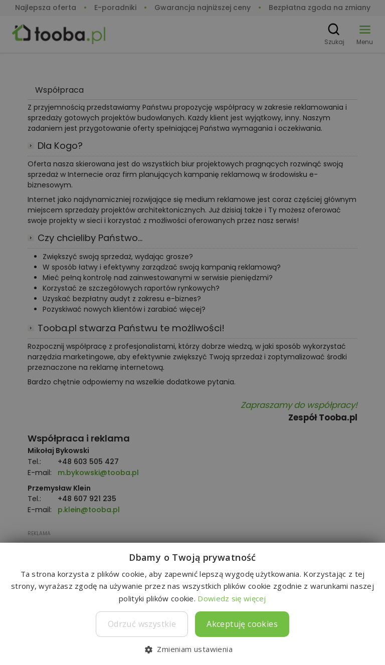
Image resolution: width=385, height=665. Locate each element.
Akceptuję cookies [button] (242, 623)
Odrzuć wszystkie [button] (142, 623)
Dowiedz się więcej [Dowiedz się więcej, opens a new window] (232, 598)
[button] (192, 648)
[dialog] (192, 332)
